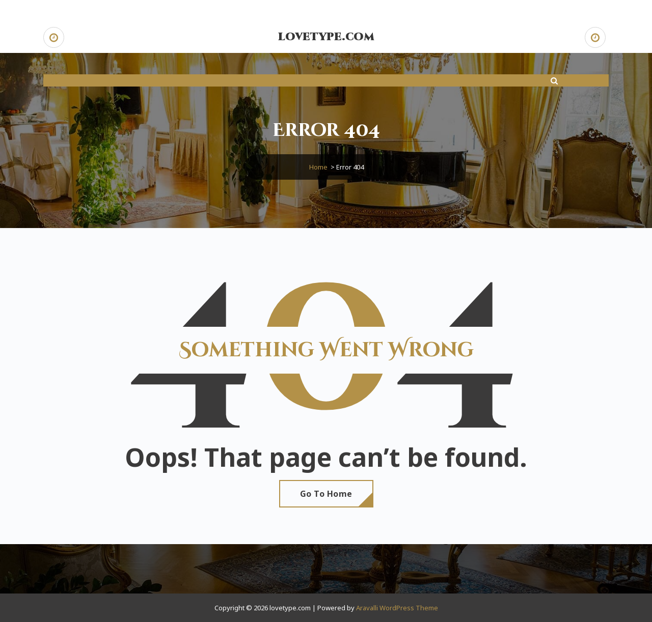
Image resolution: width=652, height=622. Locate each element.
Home (318, 167)
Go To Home (326, 493)
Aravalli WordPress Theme (397, 607)
